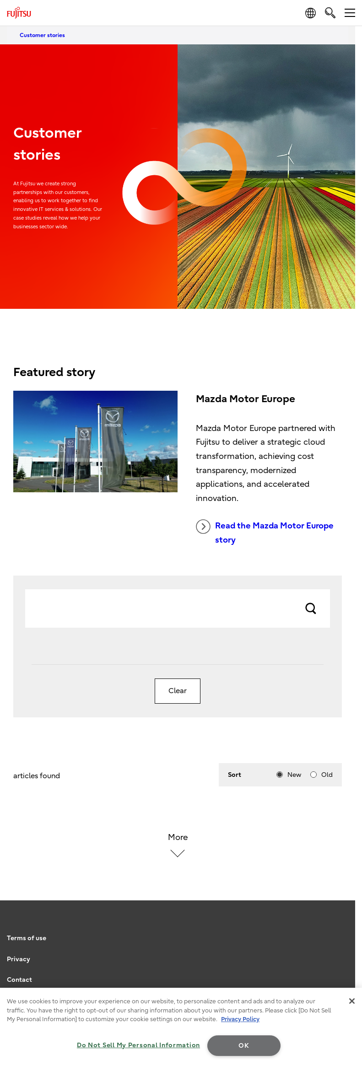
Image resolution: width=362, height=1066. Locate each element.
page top (346, 926)
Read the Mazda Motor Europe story (265, 532)
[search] (330, 12)
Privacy (18, 959)
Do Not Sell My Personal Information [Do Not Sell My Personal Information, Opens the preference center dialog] (138, 1045)
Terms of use (26, 938)
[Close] (352, 1001)
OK (243, 1046)
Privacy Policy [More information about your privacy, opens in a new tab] (240, 1019)
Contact (19, 980)
